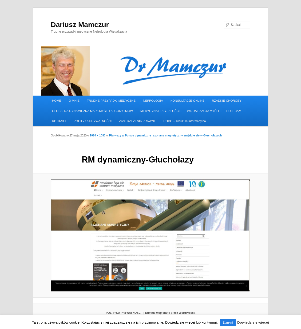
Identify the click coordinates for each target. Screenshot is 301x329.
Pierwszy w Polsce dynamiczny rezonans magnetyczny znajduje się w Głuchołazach (165, 135)
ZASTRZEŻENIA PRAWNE (137, 121)
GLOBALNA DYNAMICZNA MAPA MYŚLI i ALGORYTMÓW (92, 111)
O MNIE (74, 100)
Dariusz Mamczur (80, 24)
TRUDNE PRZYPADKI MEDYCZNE (111, 100)
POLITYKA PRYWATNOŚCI (93, 121)
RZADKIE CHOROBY (227, 100)
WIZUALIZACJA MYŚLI (203, 111)
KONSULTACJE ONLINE (187, 100)
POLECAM (233, 111)
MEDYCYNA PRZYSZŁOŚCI (160, 111)
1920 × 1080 (97, 135)
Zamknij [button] (228, 322)
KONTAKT (59, 121)
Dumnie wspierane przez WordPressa (170, 312)
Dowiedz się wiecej (253, 322)
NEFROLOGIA (153, 100)
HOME (56, 100)
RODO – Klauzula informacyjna (184, 121)
